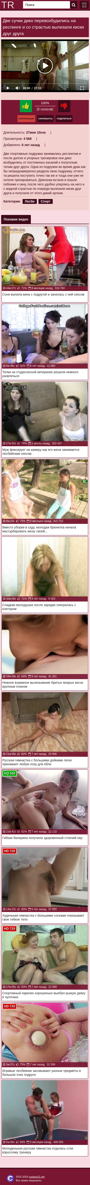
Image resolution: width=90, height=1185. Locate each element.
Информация (26, 118)
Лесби (30, 201)
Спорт (45, 201)
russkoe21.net (37, 1176)
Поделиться (64, 118)
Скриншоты (45, 118)
